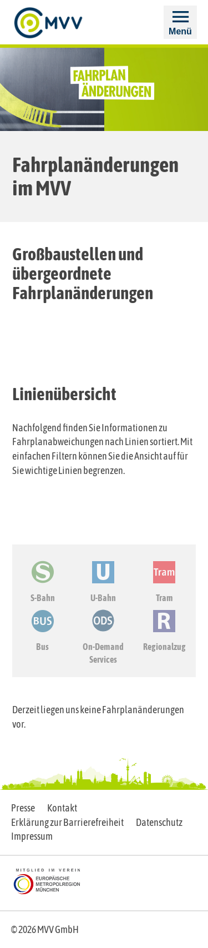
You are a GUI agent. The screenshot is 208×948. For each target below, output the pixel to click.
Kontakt (62, 808)
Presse (23, 808)
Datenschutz (159, 822)
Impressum (32, 836)
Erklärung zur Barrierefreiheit (67, 822)
